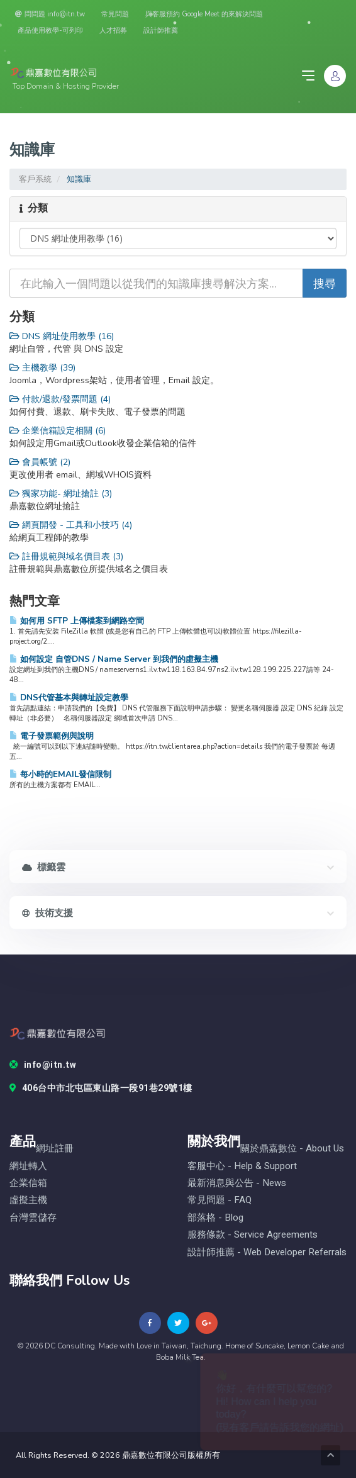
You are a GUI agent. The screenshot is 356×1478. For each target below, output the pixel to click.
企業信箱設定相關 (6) (57, 431)
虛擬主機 (28, 1200)
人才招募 (113, 30)
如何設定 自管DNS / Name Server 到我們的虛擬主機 (113, 659)
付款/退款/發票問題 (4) (60, 399)
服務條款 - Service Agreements (252, 1234)
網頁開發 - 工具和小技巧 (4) (70, 525)
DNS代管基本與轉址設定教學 (68, 697)
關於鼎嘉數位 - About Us (292, 1148)
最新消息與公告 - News (236, 1183)
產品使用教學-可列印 (50, 30)
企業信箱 (28, 1183)
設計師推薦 (160, 30)
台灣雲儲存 (33, 1217)
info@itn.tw (42, 1065)
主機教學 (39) (42, 368)
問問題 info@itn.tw (50, 14)
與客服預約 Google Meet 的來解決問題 (204, 14)
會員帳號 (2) (39, 462)
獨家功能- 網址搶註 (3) (60, 494)
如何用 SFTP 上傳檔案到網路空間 (76, 621)
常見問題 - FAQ (219, 1200)
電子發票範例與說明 (51, 736)
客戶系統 (35, 179)
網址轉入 (28, 1166)
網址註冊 (55, 1148)
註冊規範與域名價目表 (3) (66, 557)
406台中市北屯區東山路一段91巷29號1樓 (100, 1088)
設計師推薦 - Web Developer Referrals (267, 1252)
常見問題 (115, 14)
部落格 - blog (215, 1217)
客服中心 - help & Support (242, 1166)
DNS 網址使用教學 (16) (61, 336)
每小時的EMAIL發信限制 (60, 774)
